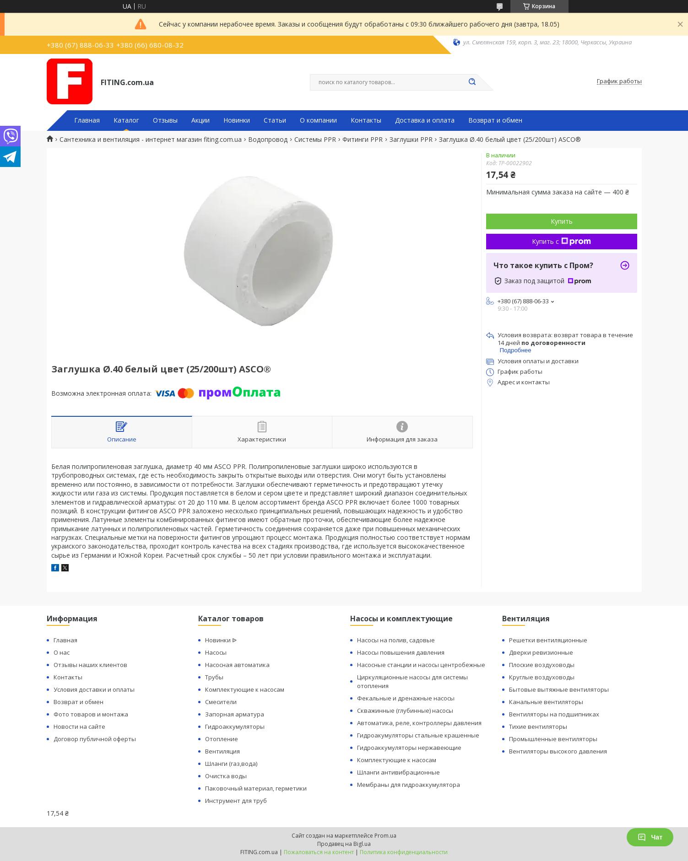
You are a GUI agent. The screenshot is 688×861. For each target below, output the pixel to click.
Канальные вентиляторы (546, 702)
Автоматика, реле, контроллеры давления (419, 723)
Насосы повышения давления (400, 652)
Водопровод (267, 139)
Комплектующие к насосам (244, 689)
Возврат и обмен (495, 120)
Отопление (221, 739)
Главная (87, 120)
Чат (650, 837)
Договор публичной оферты (95, 739)
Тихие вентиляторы (538, 726)
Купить (562, 221)
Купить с (561, 241)
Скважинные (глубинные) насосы (405, 710)
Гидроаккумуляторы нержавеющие (409, 747)
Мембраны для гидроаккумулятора (408, 784)
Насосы (216, 652)
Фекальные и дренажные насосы (406, 698)
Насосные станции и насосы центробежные (421, 665)
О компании (318, 120)
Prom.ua (385, 835)
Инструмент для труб (236, 800)
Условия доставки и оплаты (94, 689)
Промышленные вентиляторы (553, 739)
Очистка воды (226, 776)
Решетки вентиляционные (548, 640)
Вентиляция (222, 751)
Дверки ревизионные (541, 652)
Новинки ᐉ (221, 640)
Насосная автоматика (237, 665)
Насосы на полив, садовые (396, 640)
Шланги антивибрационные (398, 772)
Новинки (236, 120)
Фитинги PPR (362, 139)
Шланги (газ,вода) (231, 763)
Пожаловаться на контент (319, 852)
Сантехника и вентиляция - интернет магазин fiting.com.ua (151, 139)
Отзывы (165, 120)
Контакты (366, 120)
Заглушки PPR (411, 139)
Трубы (214, 677)
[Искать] (472, 82)
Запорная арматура (234, 714)
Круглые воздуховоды (541, 677)
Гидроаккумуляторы (235, 726)
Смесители (221, 702)
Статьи (275, 120)
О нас (62, 652)
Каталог (126, 120)
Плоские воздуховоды (541, 665)
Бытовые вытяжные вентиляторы (559, 689)
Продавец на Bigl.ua (344, 844)
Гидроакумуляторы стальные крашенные (418, 735)
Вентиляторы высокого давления (558, 751)
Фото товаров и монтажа (91, 714)
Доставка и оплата (425, 120)
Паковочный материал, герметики (256, 788)
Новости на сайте (79, 726)
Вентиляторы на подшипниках (554, 714)
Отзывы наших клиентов (90, 665)
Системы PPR (315, 139)
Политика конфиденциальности (404, 852)
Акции (200, 120)
